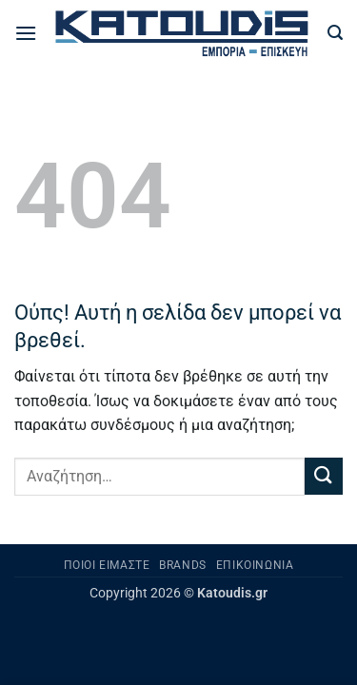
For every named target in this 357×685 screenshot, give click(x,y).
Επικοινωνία (255, 565)
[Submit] (324, 476)
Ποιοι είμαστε (107, 565)
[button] (25, 33)
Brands (183, 565)
